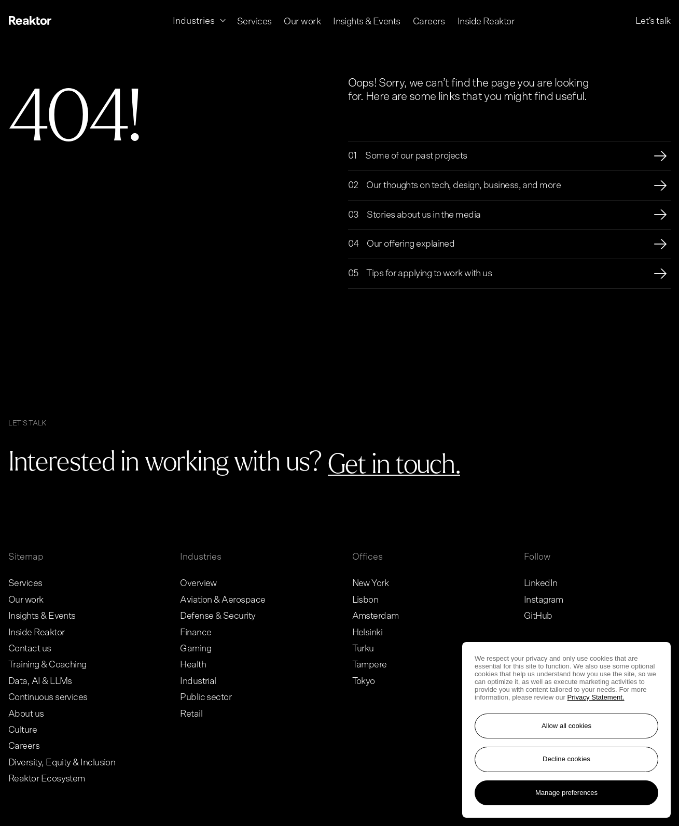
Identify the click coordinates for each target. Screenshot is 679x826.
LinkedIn (541, 583)
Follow (537, 557)
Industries (200, 557)
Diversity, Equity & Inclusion (61, 762)
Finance (195, 632)
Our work (26, 600)
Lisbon (365, 600)
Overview (198, 583)
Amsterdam (375, 616)
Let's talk (653, 21)
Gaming (195, 648)
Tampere (369, 665)
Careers (23, 746)
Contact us (29, 648)
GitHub (538, 616)
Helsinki (367, 632)
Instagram (543, 600)
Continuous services (48, 697)
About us (26, 714)
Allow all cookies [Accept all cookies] (566, 726)
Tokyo (363, 681)
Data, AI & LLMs (40, 681)
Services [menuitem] (254, 21)
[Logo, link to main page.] (30, 21)
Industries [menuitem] (195, 20)
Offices (367, 557)
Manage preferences (566, 792)
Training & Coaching (47, 665)
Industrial (198, 681)
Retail (191, 714)
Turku (363, 648)
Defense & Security (217, 616)
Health (193, 665)
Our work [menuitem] (302, 21)
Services (25, 583)
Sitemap (26, 557)
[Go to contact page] (394, 465)
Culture (22, 730)
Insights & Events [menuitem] (366, 21)
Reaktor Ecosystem (46, 779)
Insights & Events (42, 616)
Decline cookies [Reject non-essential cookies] (566, 759)
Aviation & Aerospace (222, 600)
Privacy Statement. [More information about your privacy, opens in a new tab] (596, 697)
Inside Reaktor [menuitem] (486, 21)
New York (370, 583)
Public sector (205, 697)
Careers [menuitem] (429, 21)
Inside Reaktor (36, 632)
